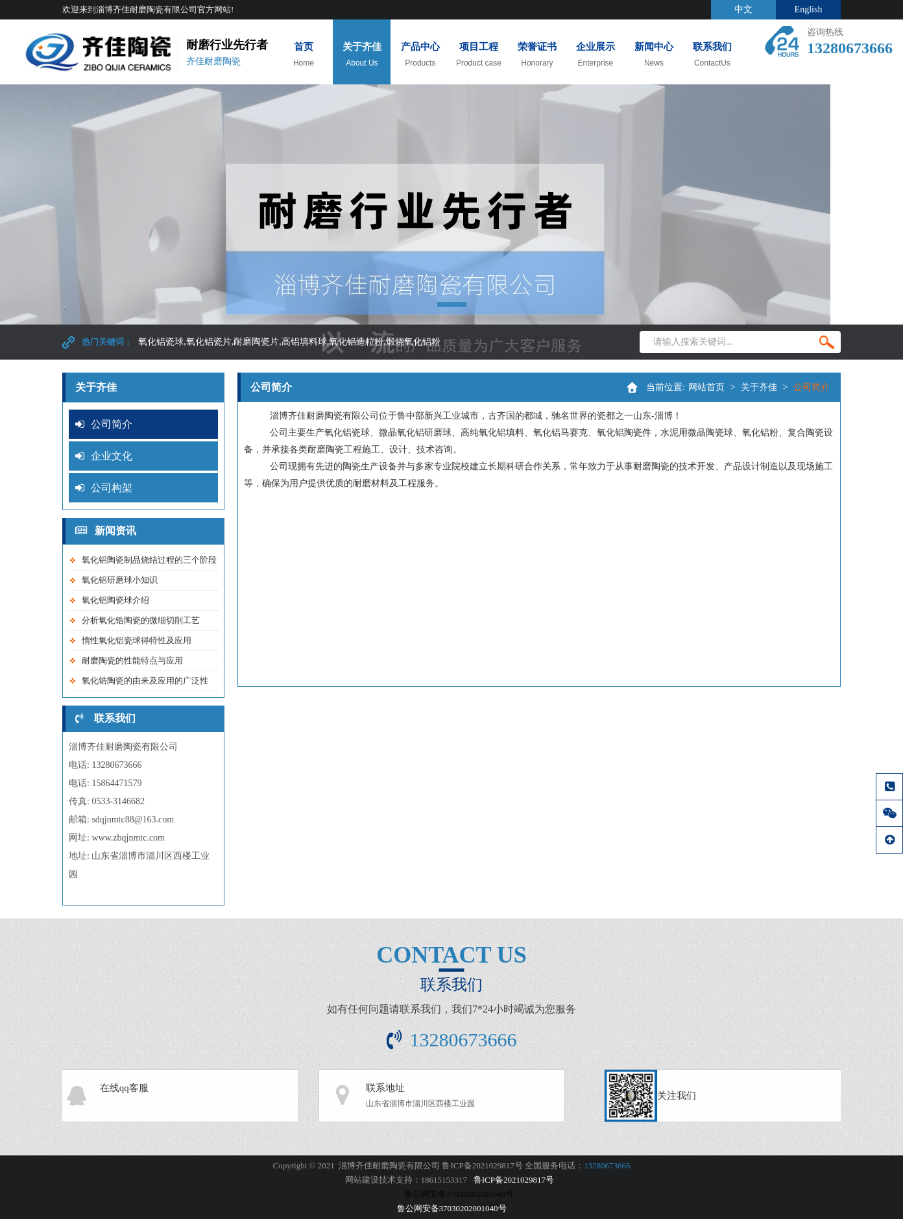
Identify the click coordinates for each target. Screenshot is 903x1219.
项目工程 (478, 55)
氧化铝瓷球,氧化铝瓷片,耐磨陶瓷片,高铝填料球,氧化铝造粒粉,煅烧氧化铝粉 (289, 342)
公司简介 (103, 424)
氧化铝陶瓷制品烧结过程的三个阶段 (149, 560)
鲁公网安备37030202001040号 (452, 1208)
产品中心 (420, 55)
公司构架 (103, 487)
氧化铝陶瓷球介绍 (115, 600)
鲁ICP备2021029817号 (514, 1180)
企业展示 (595, 60)
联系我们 (712, 55)
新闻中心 (653, 55)
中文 (743, 9)
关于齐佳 (362, 55)
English (809, 9)
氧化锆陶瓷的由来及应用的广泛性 (145, 680)
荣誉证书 (537, 60)
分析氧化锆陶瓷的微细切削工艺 (141, 620)
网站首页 (706, 387)
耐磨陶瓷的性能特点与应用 (132, 660)
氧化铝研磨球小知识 (120, 580)
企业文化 (103, 456)
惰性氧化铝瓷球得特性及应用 (136, 640)
